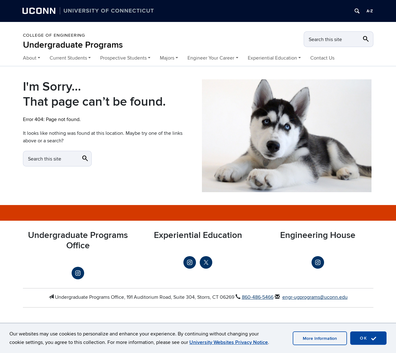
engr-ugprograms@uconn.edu (315, 297)
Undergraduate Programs (73, 45)
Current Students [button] (68, 58)
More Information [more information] (320, 338)
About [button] (29, 58)
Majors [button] (167, 58)
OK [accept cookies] (368, 338)
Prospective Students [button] (123, 58)
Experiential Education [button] (272, 58)
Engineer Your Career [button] (210, 58)
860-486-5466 (258, 297)
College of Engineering (54, 35)
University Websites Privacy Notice (228, 342)
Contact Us (322, 58)
